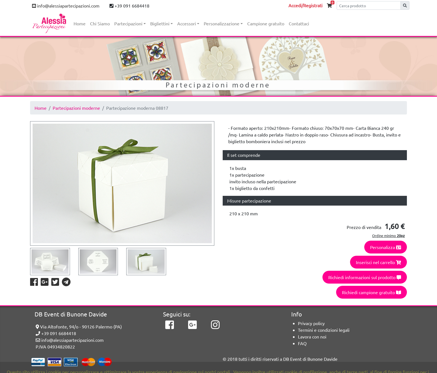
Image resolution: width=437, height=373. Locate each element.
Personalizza (385, 247)
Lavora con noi (312, 336)
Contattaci (299, 23)
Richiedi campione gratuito (371, 292)
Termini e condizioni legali (323, 330)
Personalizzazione (221, 23)
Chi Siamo (100, 23)
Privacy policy (311, 323)
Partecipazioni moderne (76, 108)
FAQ (302, 343)
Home (80, 23)
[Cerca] (369, 5)
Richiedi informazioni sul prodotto (364, 277)
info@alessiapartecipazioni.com (65, 5)
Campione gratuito (265, 23)
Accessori (186, 23)
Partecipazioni (128, 23)
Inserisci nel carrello (378, 262)
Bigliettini (159, 23)
